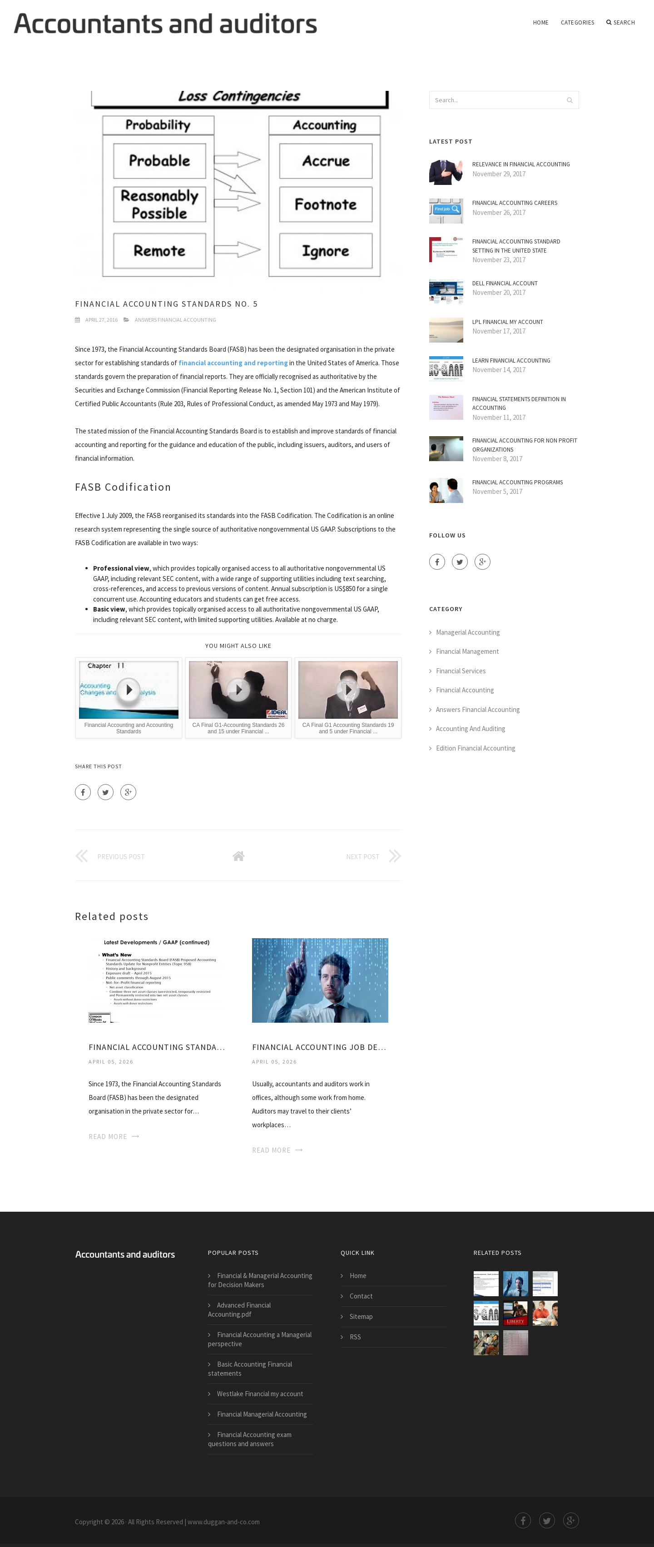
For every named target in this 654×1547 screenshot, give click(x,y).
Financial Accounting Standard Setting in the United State (516, 246)
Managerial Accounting (468, 632)
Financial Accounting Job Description (320, 1047)
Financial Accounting (465, 690)
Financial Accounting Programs (517, 482)
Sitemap (361, 1316)
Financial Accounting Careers (514, 203)
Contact (361, 1296)
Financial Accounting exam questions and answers (250, 1439)
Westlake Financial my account (260, 1393)
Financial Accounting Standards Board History (157, 1047)
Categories (578, 22)
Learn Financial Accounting (511, 360)
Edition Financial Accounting (475, 748)
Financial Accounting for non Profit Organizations (524, 445)
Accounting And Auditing (470, 728)
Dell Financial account (505, 283)
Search (620, 22)
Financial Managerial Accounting (262, 1414)
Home (541, 22)
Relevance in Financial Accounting (521, 164)
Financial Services (461, 671)
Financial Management (467, 651)
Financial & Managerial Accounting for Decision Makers (260, 1280)
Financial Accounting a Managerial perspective (260, 1339)
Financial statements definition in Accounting (519, 403)
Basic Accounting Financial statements (250, 1369)
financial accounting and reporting (233, 362)
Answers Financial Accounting (175, 319)
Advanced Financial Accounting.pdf (239, 1309)
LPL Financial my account (507, 322)
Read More (108, 1136)
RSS (355, 1337)
